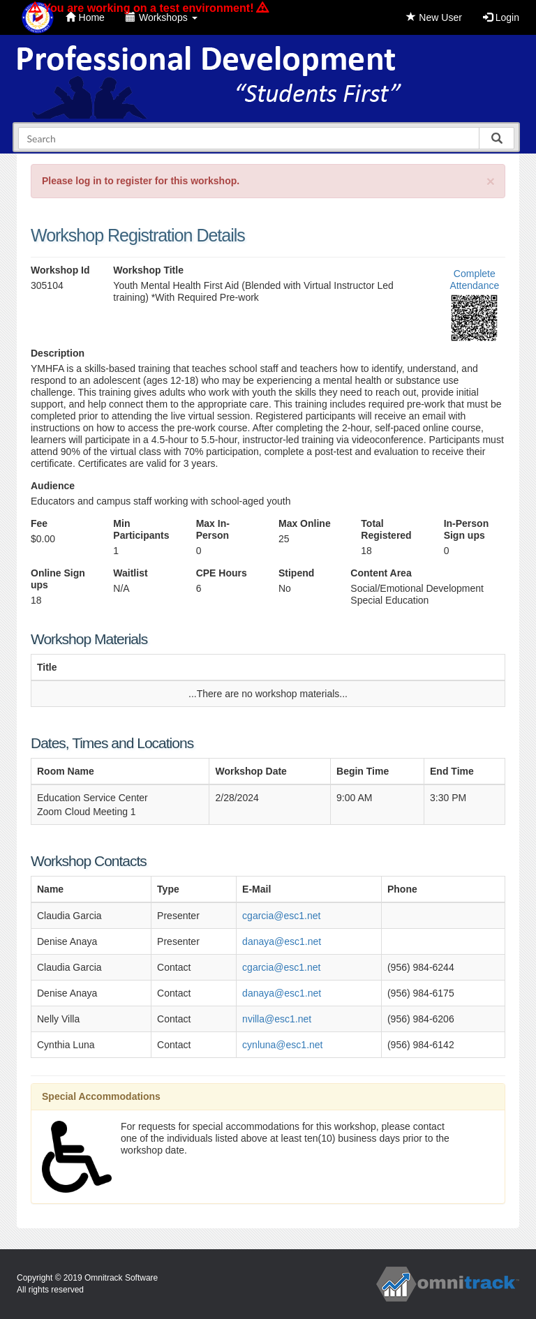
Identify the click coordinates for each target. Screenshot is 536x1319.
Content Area (380, 573)
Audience (53, 485)
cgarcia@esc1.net (281, 915)
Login (501, 17)
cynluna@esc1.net (282, 1044)
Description (57, 353)
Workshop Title (148, 270)
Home (85, 17)
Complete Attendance (474, 279)
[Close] (490, 181)
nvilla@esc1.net (276, 1018)
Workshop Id (60, 270)
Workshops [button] (162, 17)
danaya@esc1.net (281, 941)
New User (433, 17)
